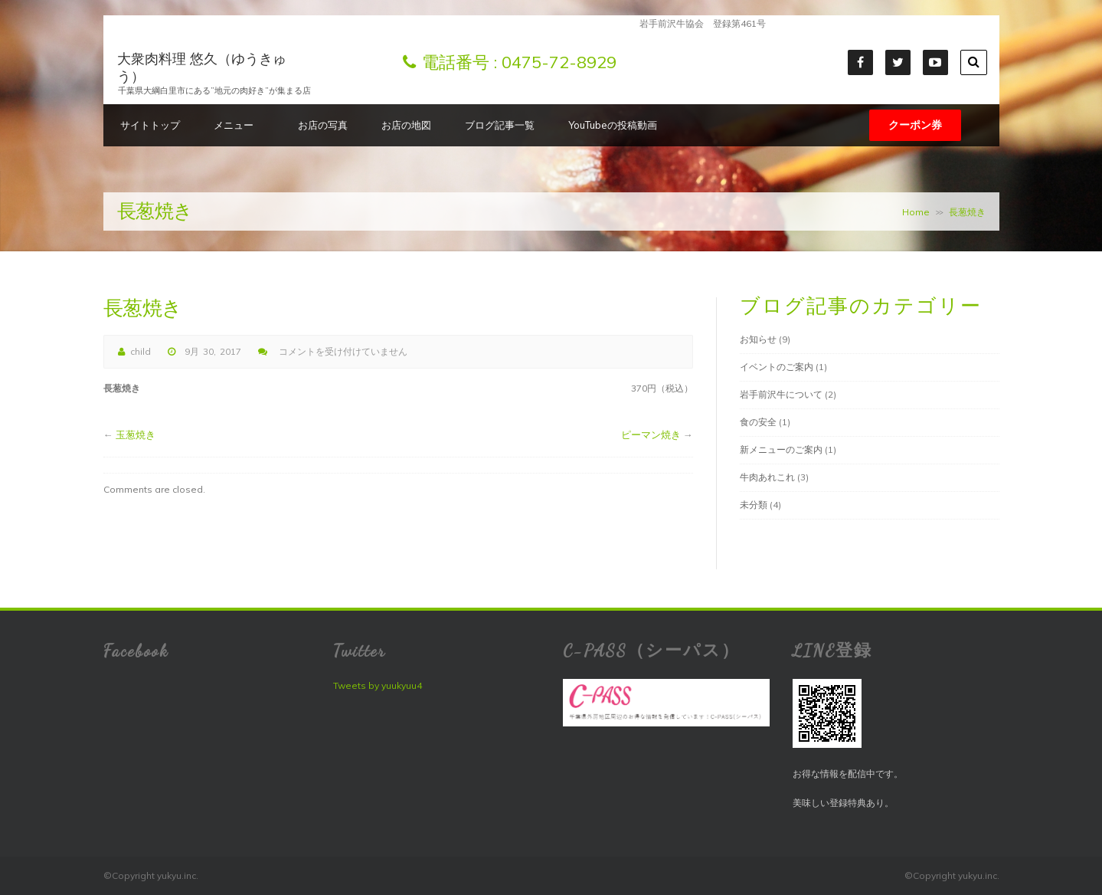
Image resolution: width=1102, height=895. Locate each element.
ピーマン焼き (651, 434)
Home (916, 212)
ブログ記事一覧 (500, 125)
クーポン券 (915, 125)
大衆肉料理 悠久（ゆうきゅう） (201, 67)
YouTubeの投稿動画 (612, 125)
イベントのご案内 (776, 366)
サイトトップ (150, 125)
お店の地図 (406, 125)
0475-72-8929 (559, 62)
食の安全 (758, 422)
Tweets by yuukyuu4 (377, 685)
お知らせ (758, 339)
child (140, 351)
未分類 (753, 504)
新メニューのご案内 (781, 449)
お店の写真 (323, 125)
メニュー (239, 125)
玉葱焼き (135, 434)
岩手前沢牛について (781, 394)
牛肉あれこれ (767, 477)
